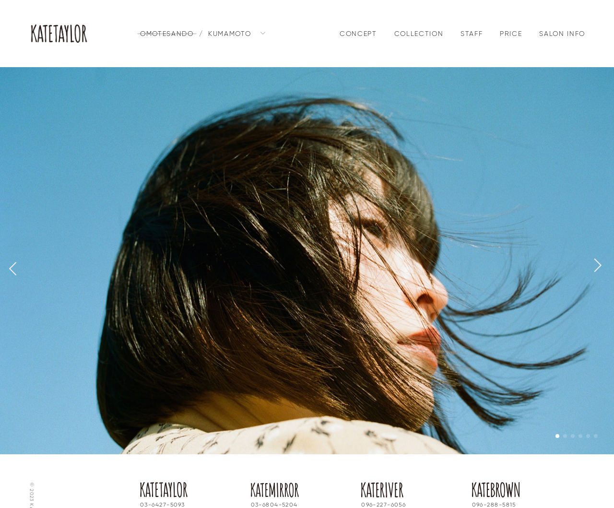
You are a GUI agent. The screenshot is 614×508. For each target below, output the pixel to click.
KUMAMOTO (229, 34)
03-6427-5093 (162, 485)
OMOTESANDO (167, 34)
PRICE (511, 34)
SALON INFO (562, 34)
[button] (595, 255)
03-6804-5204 (274, 485)
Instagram (157, 496)
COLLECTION (419, 34)
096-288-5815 (494, 485)
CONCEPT (358, 34)
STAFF (471, 34)
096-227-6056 (383, 485)
